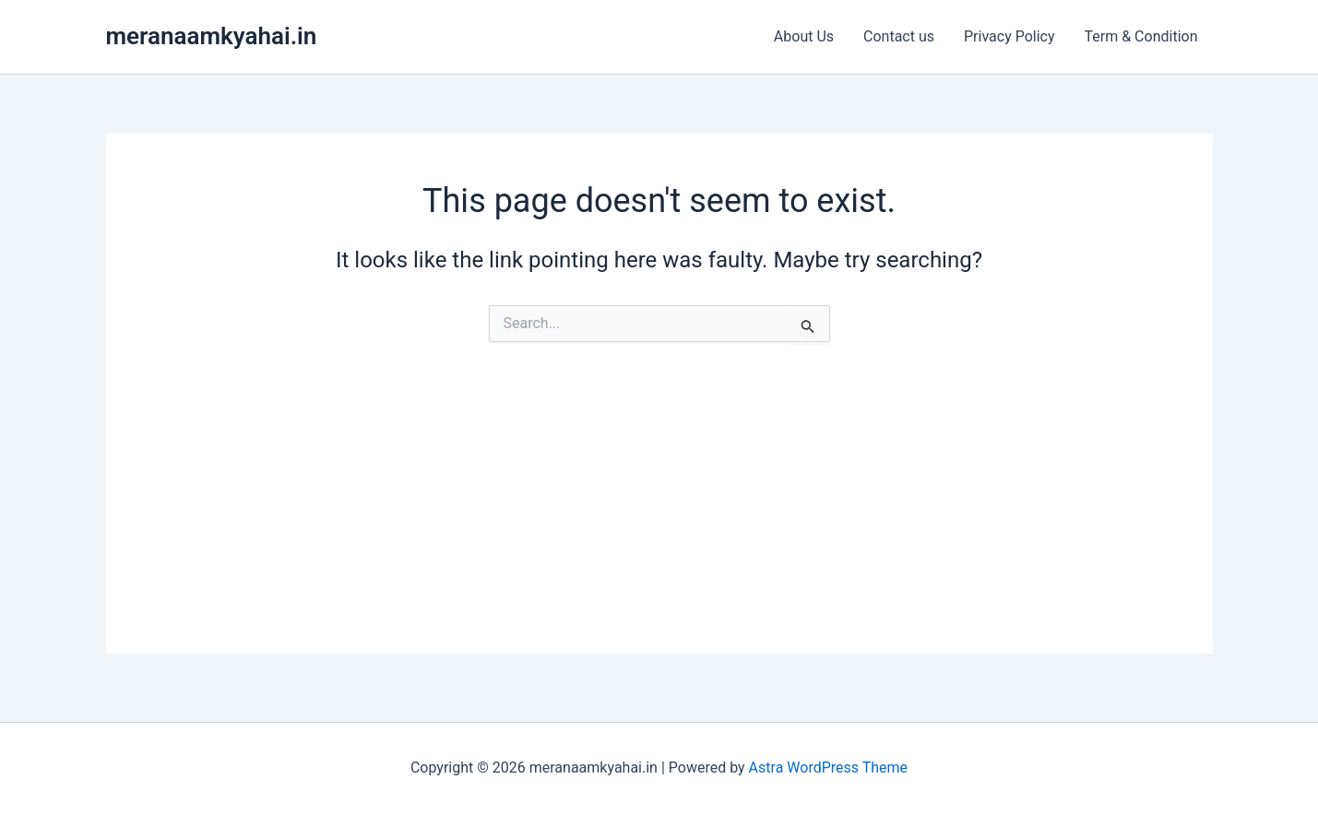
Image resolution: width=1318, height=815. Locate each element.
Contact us (898, 36)
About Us (804, 36)
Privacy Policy (1009, 36)
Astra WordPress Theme (828, 767)
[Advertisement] (659, 525)
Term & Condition (1141, 36)
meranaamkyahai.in (211, 36)
